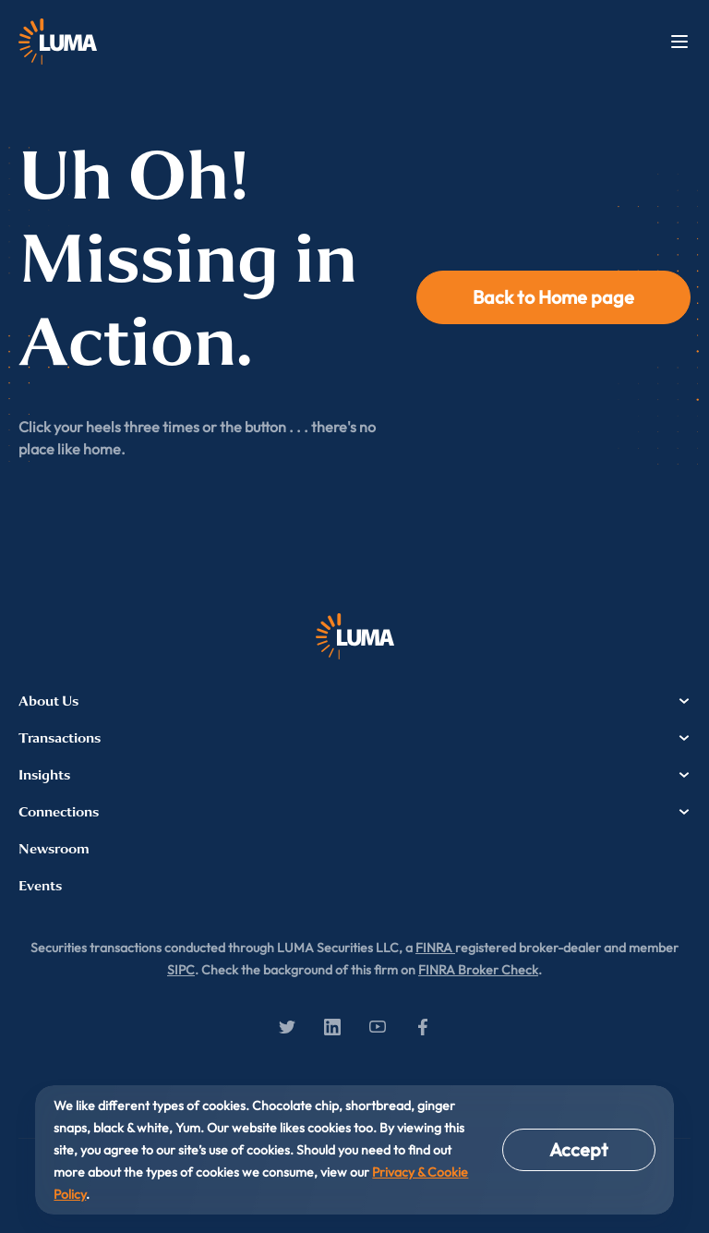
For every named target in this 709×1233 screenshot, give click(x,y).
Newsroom (54, 849)
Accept (578, 1149)
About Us (354, 701)
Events (40, 885)
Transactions (354, 738)
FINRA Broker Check (478, 969)
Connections (354, 812)
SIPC (181, 969)
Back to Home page (553, 296)
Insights (354, 775)
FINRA (435, 947)
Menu (679, 41)
